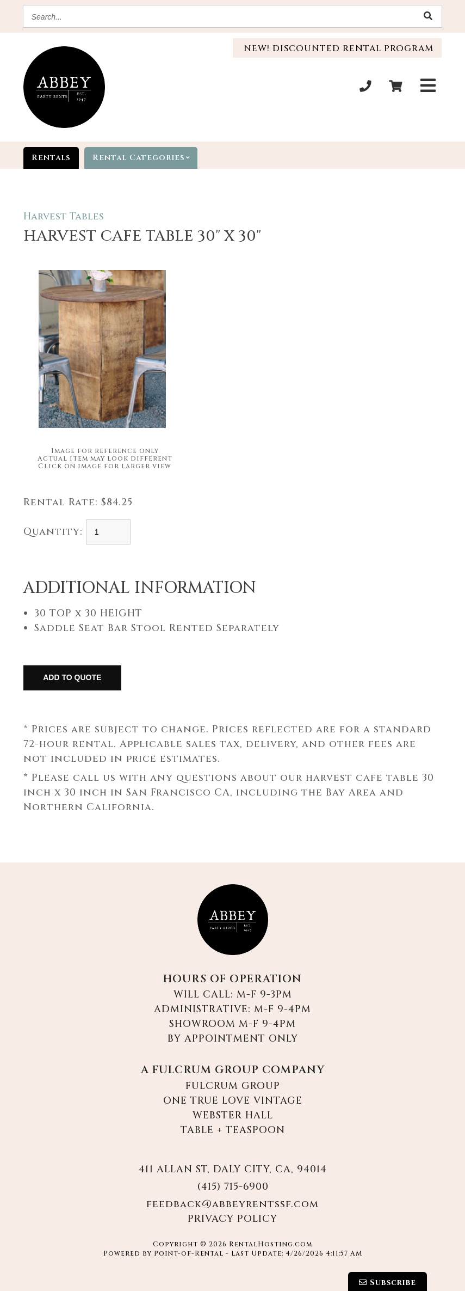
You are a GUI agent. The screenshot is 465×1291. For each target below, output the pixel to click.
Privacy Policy (232, 1219)
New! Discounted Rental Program (337, 48)
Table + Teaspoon (233, 1130)
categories (144, 158)
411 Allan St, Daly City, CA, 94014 (233, 1169)
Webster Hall (233, 1115)
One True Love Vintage (232, 1101)
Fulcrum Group (232, 1086)
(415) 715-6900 (233, 1187)
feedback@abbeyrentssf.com (232, 1204)
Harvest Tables (63, 216)
